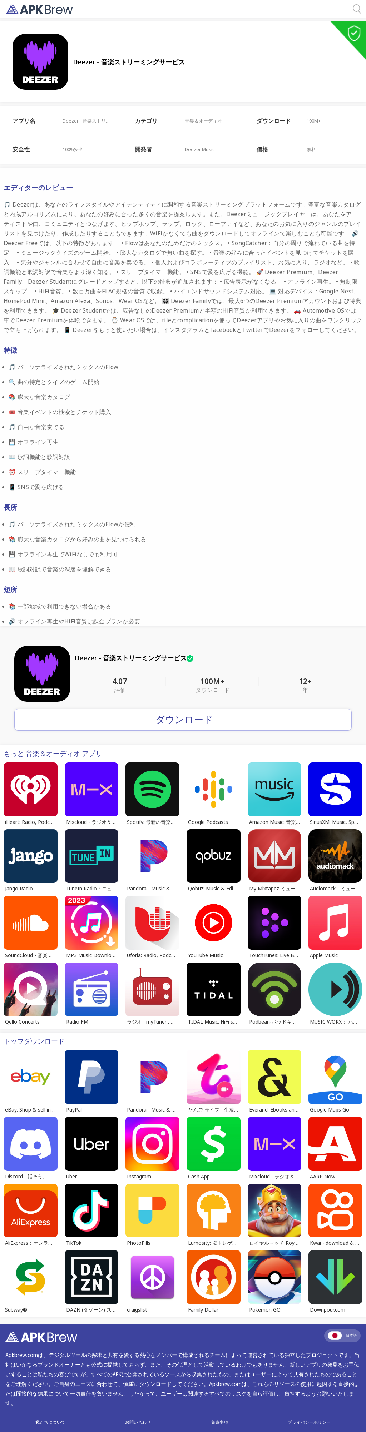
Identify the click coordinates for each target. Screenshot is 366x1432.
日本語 (342, 1335)
